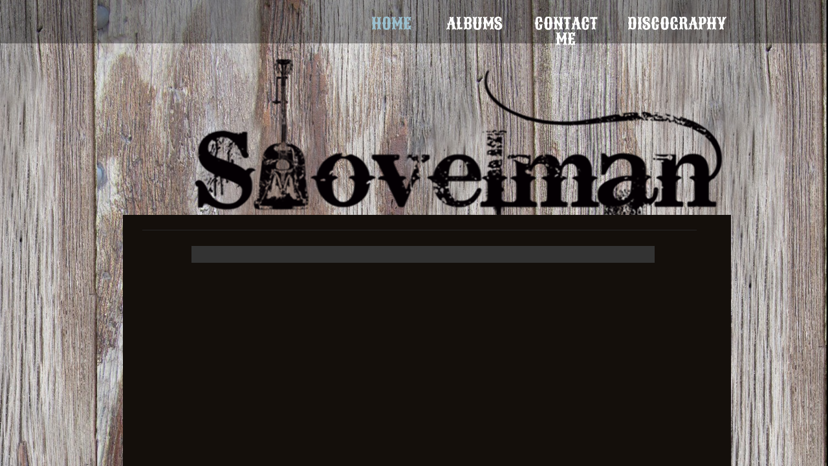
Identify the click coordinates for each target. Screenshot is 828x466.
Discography (676, 23)
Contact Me (566, 24)
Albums (474, 23)
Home (391, 23)
